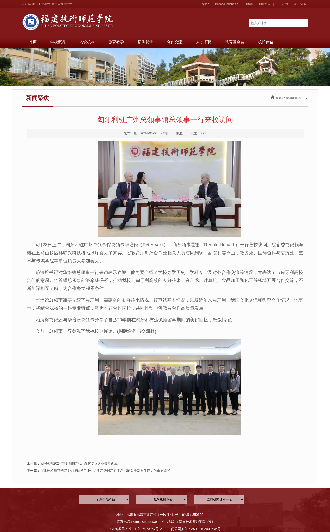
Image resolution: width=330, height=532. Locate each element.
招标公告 (264, 4)
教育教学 (116, 42)
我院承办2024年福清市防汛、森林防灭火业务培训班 (72, 463)
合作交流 (174, 42)
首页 (33, 42)
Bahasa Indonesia (226, 4)
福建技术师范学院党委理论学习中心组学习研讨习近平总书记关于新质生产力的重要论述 (98, 471)
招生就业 (145, 42)
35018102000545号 (205, 529)
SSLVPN (282, 4)
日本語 (248, 4)
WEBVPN (300, 4)
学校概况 (58, 42)
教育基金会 (234, 42)
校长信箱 (265, 42)
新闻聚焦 (292, 98)
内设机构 (87, 42)
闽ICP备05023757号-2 (145, 529)
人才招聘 (203, 42)
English (204, 4)
